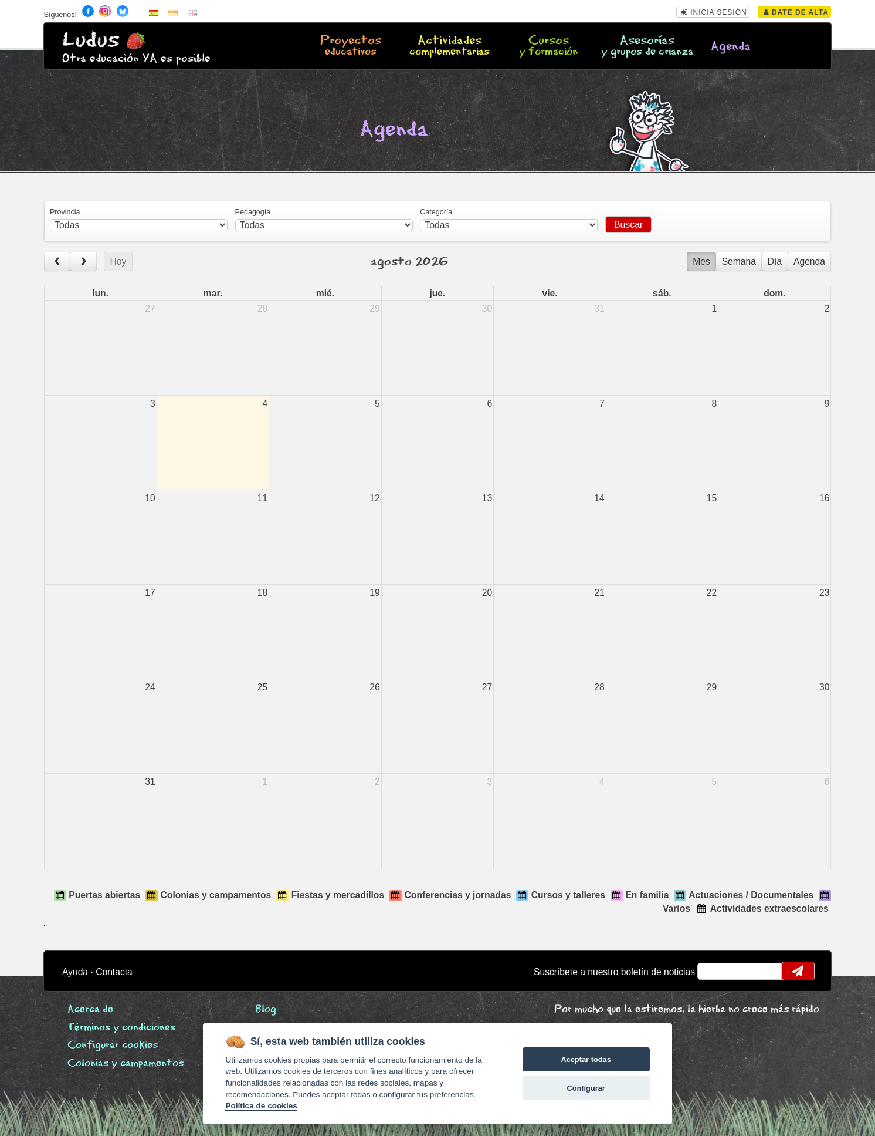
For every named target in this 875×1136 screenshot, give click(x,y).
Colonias (125, 1063)
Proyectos (351, 46)
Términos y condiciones (121, 1027)
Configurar (586, 1088)
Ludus (91, 40)
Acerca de (90, 1009)
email (714, 971)
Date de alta (796, 12)
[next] (83, 261)
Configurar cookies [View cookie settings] (112, 1045)
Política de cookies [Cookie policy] (261, 1105)
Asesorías (647, 46)
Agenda (731, 46)
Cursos (548, 46)
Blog (266, 1009)
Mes (701, 262)
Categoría (436, 212)
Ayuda (75, 972)
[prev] (57, 261)
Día (775, 262)
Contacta (114, 972)
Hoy (118, 262)
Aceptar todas (586, 1059)
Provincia (65, 212)
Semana (739, 262)
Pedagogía (253, 212)
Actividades (449, 46)
